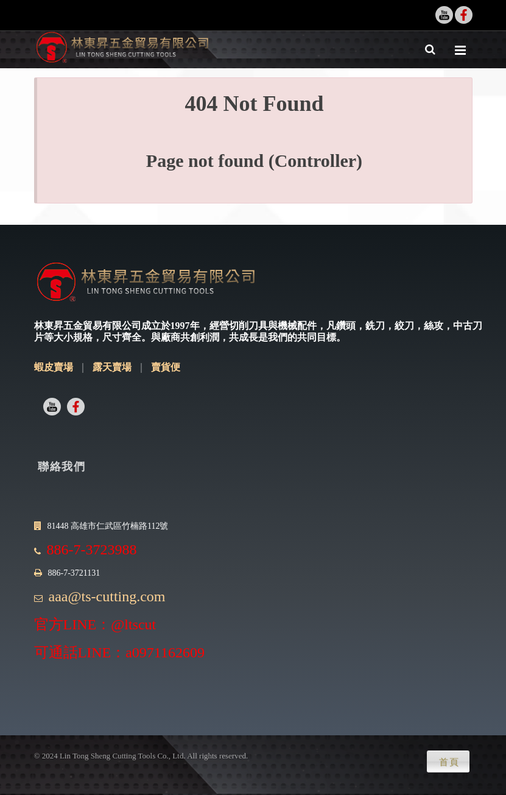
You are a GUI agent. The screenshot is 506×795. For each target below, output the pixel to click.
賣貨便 (165, 367)
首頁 (449, 762)
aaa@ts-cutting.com (107, 596)
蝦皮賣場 (53, 367)
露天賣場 (112, 367)
